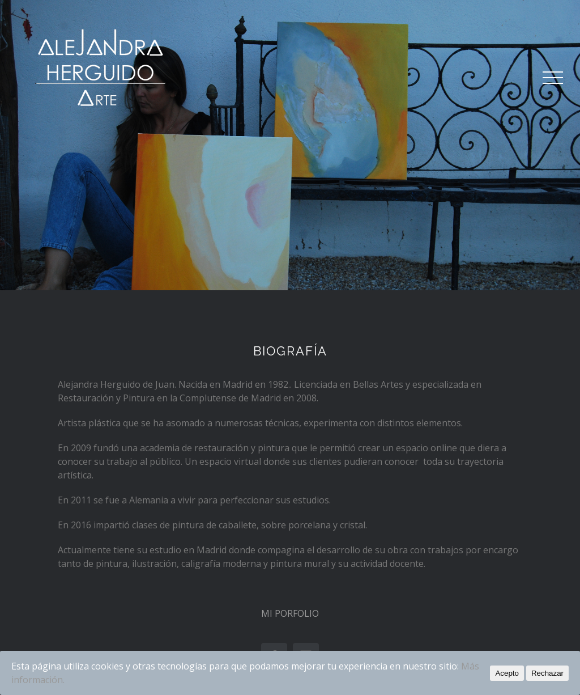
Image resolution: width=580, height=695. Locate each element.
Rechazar (547, 673)
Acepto (507, 673)
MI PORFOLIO (290, 613)
